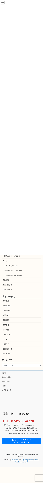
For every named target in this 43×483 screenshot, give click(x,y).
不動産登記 (7, 310)
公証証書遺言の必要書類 (13, 275)
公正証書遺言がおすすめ (13, 270)
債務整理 (6, 280)
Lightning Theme (27, 460)
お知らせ (6, 344)
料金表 (4, 386)
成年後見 (6, 301)
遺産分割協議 (7, 285)
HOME (4, 373)
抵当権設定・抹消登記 (12, 256)
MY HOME (7, 353)
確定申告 (6, 325)
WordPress (14, 460)
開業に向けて (7, 349)
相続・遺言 (7, 305)
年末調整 (6, 330)
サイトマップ (6, 390)
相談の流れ (6, 381)
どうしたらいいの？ (11, 266)
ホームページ (7, 334)
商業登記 (6, 315)
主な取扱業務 (6, 377)
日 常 (5, 339)
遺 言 (5, 261)
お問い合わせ (7, 289)
